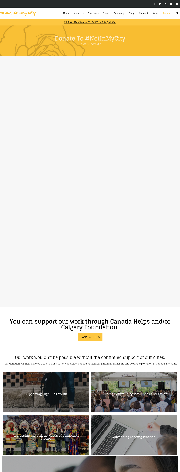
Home (66, 13)
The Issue (93, 13)
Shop (132, 13)
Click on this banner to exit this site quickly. (90, 22)
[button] (177, 13)
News (155, 13)
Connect (143, 13)
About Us (79, 13)
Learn (106, 13)
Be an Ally (119, 13)
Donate (167, 13)
